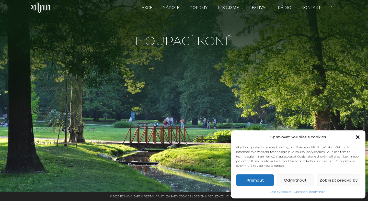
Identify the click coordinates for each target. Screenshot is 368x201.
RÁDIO (284, 7)
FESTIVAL (258, 7)
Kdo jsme (228, 7)
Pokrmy (199, 7)
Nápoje (171, 7)
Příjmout (255, 180)
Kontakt (311, 7)
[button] (357, 137)
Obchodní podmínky (309, 192)
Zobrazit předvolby (338, 180)
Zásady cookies (280, 192)
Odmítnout (295, 180)
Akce (147, 7)
